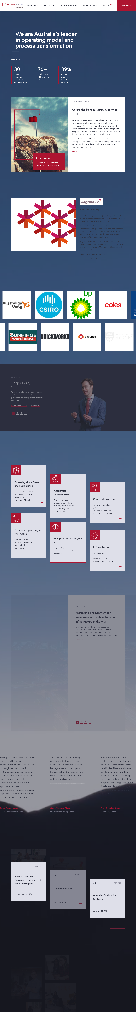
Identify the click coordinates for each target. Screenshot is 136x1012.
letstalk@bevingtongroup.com (28, 989)
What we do (16, 60)
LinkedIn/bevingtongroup (26, 993)
